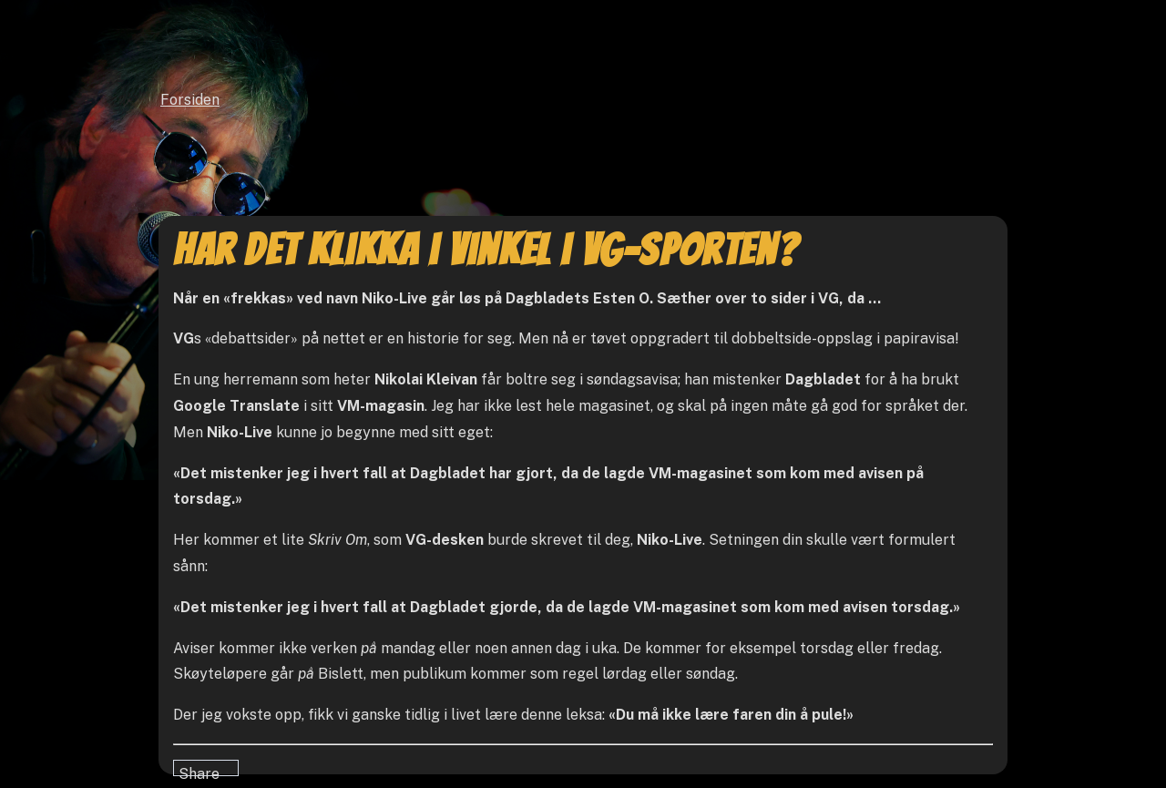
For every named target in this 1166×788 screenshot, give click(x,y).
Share (199, 770)
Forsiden (190, 99)
